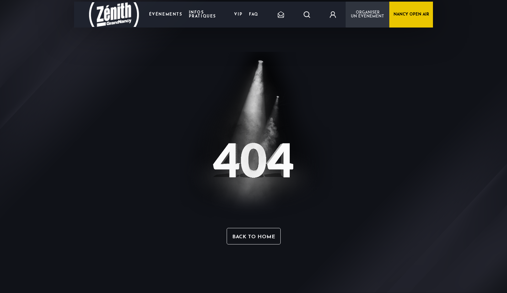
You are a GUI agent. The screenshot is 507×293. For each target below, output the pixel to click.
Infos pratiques (202, 14)
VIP (238, 15)
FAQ (253, 15)
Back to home (253, 237)
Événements (165, 15)
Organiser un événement (367, 14)
